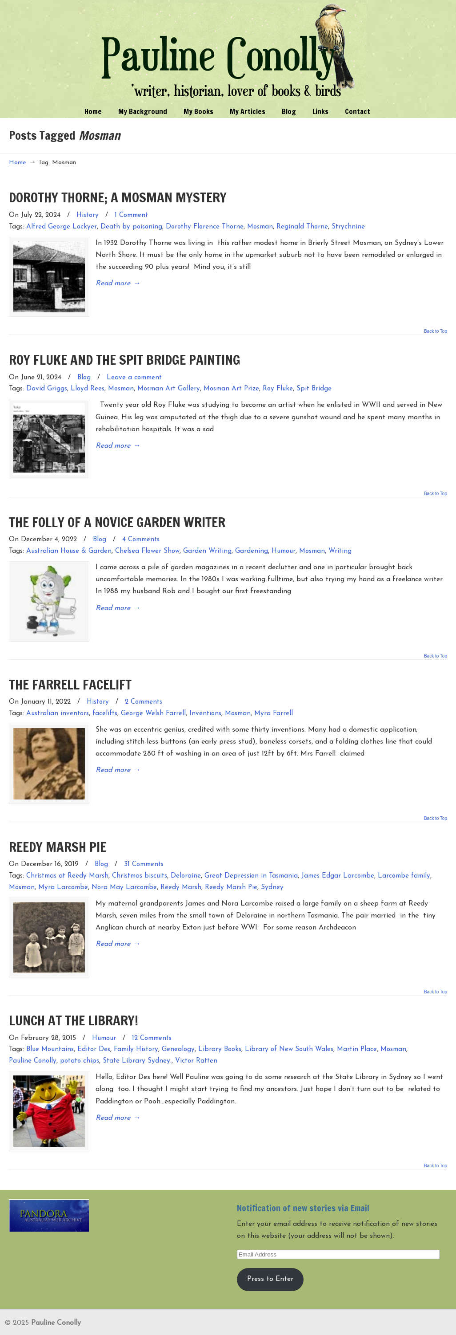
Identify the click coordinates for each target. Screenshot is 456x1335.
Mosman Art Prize (231, 384)
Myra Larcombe (63, 868)
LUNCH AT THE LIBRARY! (73, 996)
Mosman (260, 227)
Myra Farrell (273, 699)
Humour (284, 542)
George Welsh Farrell (153, 699)
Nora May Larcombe (124, 868)
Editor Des (93, 1026)
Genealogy (178, 1026)
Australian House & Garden (69, 542)
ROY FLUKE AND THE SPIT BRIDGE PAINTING (124, 355)
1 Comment (131, 215)
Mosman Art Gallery (168, 384)
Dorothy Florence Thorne (205, 227)
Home (17, 162)
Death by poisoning (131, 227)
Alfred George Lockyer (61, 227)
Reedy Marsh (180, 868)
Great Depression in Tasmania (251, 857)
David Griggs (46, 384)
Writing (340, 542)
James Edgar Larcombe (337, 857)
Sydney (272, 868)
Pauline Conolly (228, 51)
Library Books (219, 1026)
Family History (136, 1026)
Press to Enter (270, 1251)
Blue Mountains (50, 1026)
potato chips (79, 1037)
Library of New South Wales (289, 1026)
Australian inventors (57, 699)
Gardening (251, 542)
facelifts (104, 699)
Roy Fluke (278, 384)
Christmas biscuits (139, 857)
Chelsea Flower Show (147, 542)
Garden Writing (207, 542)
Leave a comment (134, 373)
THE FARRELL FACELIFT (70, 670)
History (87, 215)
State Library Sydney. (137, 1037)
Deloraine (186, 857)
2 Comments (143, 688)
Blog (84, 373)
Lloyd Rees (87, 384)
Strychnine (348, 227)
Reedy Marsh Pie (231, 868)
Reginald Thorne (302, 227)
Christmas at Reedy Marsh (67, 857)
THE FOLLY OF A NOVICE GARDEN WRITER (117, 512)
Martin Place (357, 1026)
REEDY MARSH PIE (57, 827)
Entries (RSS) (30, 1323)
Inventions (205, 699)
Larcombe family (404, 857)
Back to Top (435, 327)
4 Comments (141, 530)
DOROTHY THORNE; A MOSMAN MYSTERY (118, 197)
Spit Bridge (314, 384)
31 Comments (144, 846)
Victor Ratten (196, 1037)
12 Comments (152, 1015)
